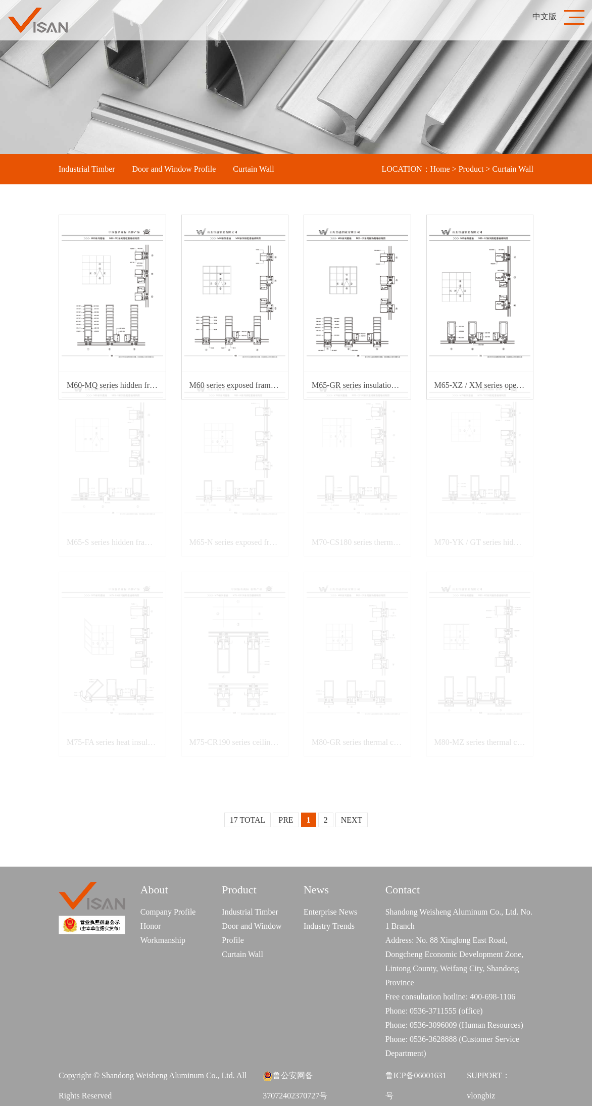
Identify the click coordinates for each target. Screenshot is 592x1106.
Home (440, 169)
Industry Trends (329, 926)
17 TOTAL (248, 820)
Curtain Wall (253, 169)
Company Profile (168, 912)
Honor (150, 926)
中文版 (544, 16)
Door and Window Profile (174, 169)
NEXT (352, 820)
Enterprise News (330, 912)
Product (471, 169)
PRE (285, 820)
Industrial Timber (87, 169)
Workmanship (162, 940)
